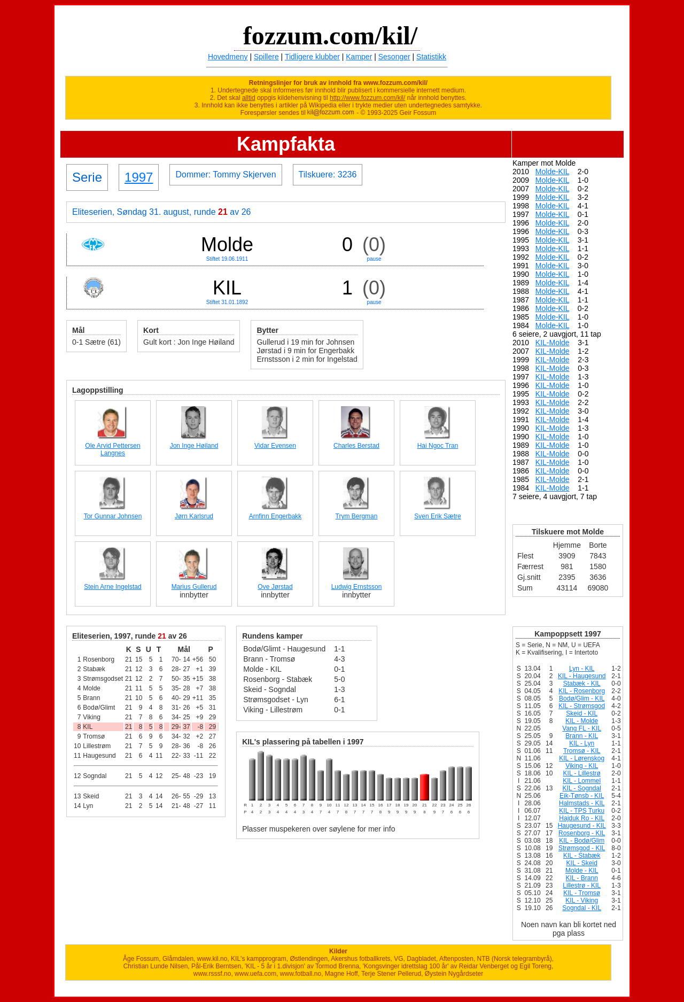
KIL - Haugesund (582, 676)
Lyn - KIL (582, 668)
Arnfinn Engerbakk (275, 516)
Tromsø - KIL (582, 751)
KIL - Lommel (582, 780)
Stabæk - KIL (582, 683)
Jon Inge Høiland (194, 445)
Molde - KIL (581, 870)
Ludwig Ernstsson (356, 587)
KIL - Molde (581, 721)
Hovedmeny (228, 56)
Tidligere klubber (312, 56)
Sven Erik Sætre (437, 516)
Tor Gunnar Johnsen (113, 516)
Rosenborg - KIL (581, 833)
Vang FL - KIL (581, 728)
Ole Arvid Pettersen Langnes (112, 449)
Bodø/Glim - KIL (581, 698)
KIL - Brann (582, 878)
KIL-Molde (552, 342)
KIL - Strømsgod (581, 706)
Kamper (359, 56)
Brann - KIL (581, 736)
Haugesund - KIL (582, 825)
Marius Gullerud (194, 587)
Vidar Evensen (275, 445)
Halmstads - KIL (581, 803)
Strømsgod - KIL (581, 848)
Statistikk (431, 56)
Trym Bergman (357, 516)
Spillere (266, 56)
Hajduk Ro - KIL (581, 818)
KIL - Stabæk (582, 855)
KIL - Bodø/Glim (581, 840)
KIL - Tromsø (581, 893)
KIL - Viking (581, 900)
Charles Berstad (356, 445)
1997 (139, 177)
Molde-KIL (552, 171)
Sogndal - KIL (581, 908)
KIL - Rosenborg (581, 691)
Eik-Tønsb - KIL (581, 795)
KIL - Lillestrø (582, 773)
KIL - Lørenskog (581, 758)
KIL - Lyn (581, 743)
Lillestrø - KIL (582, 885)
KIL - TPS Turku (581, 810)
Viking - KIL (581, 766)
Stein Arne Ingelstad (112, 587)
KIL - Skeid (581, 863)
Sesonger (394, 56)
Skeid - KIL (581, 713)
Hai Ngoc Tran (437, 445)
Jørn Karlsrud (194, 516)
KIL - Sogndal (582, 788)
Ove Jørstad (275, 587)
